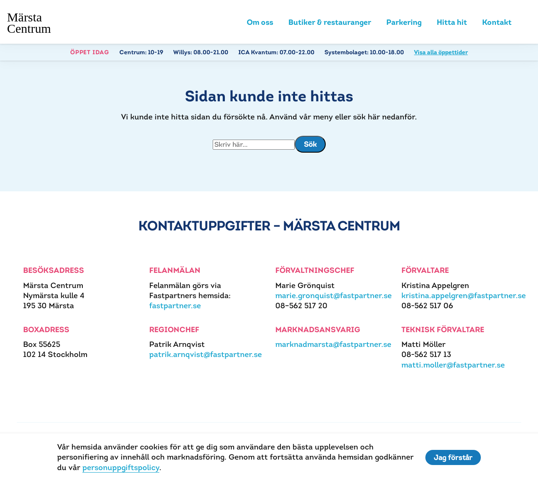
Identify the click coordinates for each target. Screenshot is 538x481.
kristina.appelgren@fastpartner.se (463, 295)
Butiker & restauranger (329, 22)
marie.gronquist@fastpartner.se (333, 295)
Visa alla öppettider (441, 52)
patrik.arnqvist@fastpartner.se (205, 354)
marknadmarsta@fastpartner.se (333, 344)
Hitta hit (452, 22)
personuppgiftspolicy (120, 467)
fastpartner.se (175, 305)
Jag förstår (453, 457)
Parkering (404, 22)
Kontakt (497, 22)
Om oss (260, 22)
